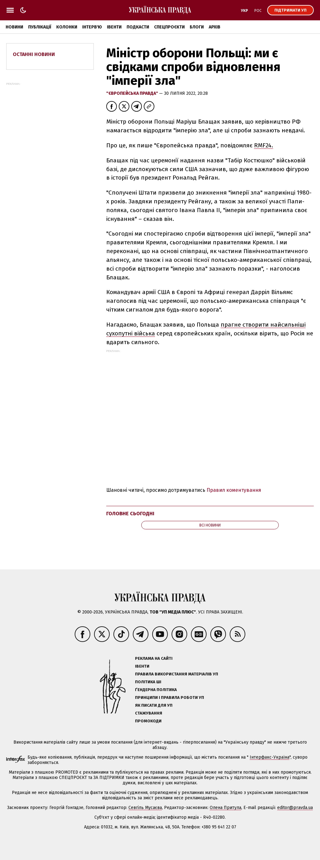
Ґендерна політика (156, 689)
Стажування (148, 713)
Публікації (39, 27)
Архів (214, 27)
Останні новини (34, 54)
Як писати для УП (153, 705)
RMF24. (263, 145)
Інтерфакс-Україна (269, 757)
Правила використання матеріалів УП (176, 674)
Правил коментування (234, 490)
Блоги (197, 27)
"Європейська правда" (132, 93)
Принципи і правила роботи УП (169, 697)
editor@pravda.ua (295, 807)
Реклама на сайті (153, 658)
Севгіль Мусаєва (145, 807)
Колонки (66, 27)
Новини (14, 27)
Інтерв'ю (92, 27)
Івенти (114, 27)
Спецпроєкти (169, 27)
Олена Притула (225, 807)
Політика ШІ (148, 681)
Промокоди (148, 721)
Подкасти (138, 27)
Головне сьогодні (130, 514)
